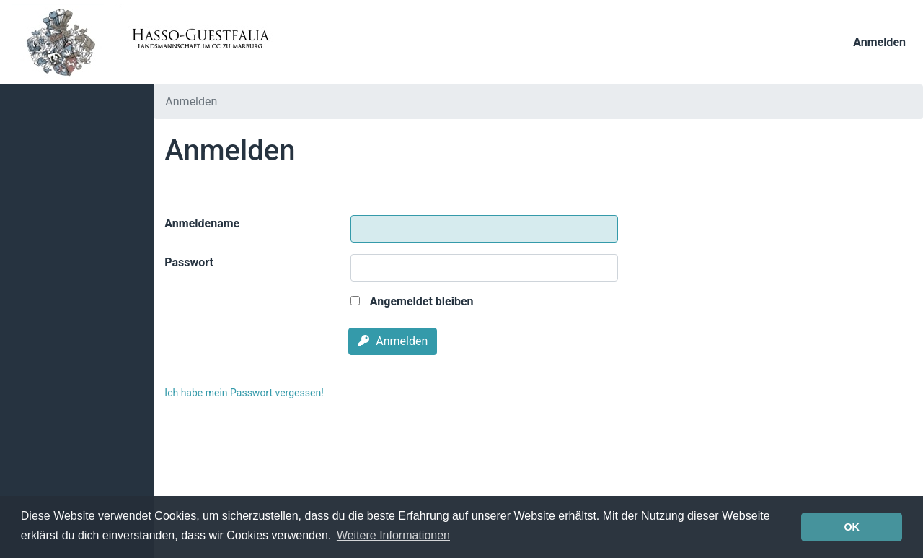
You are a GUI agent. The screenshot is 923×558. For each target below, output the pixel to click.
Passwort (188, 262)
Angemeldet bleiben (412, 301)
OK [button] (852, 527)
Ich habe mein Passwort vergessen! (243, 392)
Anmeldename (201, 223)
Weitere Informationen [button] (393, 535)
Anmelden (879, 42)
